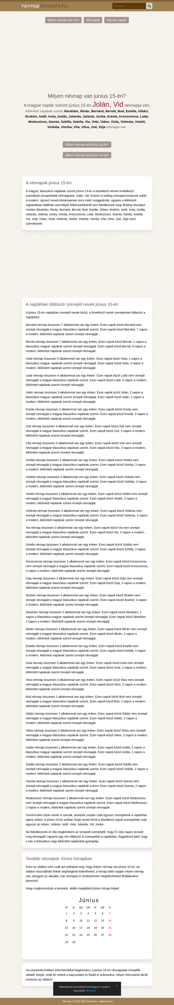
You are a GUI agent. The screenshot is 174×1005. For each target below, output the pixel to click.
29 (66, 942)
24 (80, 935)
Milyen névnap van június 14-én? (87, 144)
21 (109, 927)
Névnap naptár (116, 20)
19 (95, 927)
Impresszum (106, 1001)
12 (95, 920)
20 (102, 927)
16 (73, 927)
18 (88, 927)
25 (88, 935)
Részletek (91, 990)
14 (109, 920)
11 (88, 920)
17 (80, 927)
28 (109, 935)
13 (102, 920)
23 (73, 935)
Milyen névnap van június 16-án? (87, 155)
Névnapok (93, 20)
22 (66, 935)
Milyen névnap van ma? (63, 20)
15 (66, 927)
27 (102, 935)
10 (80, 920)
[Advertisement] (87, 58)
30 (73, 942)
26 (95, 935)
